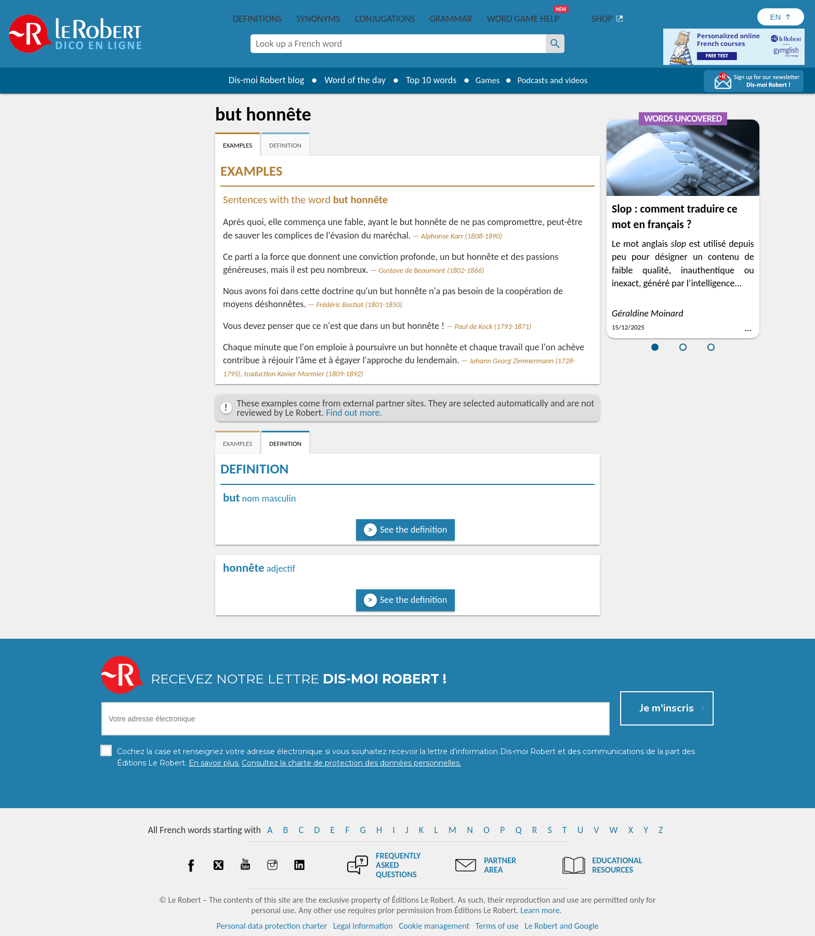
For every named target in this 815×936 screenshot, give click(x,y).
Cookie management (434, 925)
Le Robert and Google (562, 925)
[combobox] (398, 43)
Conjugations (384, 18)
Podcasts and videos (555, 80)
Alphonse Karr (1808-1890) (461, 236)
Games (483, 80)
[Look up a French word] (555, 43)
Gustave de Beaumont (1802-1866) (431, 270)
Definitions (257, 18)
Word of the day (348, 80)
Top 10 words (424, 80)
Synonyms (318, 18)
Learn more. (540, 910)
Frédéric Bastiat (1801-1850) (359, 304)
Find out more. (354, 412)
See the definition (413, 529)
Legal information (363, 925)
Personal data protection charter (272, 925)
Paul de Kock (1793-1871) (492, 326)
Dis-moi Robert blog (259, 80)
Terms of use (497, 925)
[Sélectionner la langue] (780, 16)
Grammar (450, 18)
